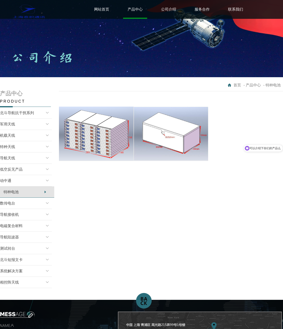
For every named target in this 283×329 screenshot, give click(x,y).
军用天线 (7, 124)
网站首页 (101, 9)
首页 (237, 85)
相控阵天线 (9, 282)
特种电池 (11, 192)
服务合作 (202, 9)
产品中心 (135, 9)
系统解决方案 (11, 271)
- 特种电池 (272, 85)
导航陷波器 (9, 237)
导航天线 (7, 158)
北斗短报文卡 (11, 260)
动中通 (5, 181)
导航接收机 (9, 215)
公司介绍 (168, 9)
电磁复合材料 (11, 226)
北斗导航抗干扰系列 (17, 113)
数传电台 (7, 203)
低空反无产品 (11, 169)
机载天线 (7, 135)
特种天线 (7, 147)
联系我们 (235, 9)
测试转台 (7, 248)
